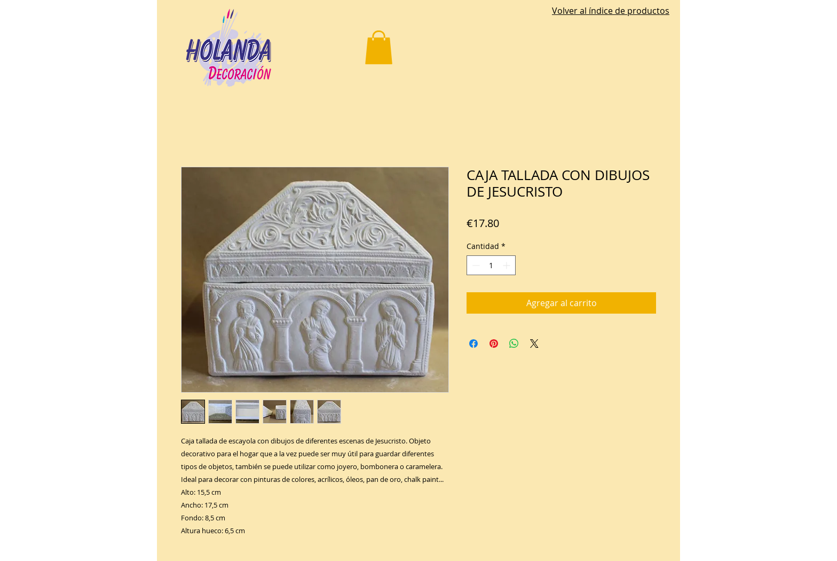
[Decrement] (474, 265)
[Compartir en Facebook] (473, 343)
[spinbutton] (491, 265)
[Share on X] (534, 343)
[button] (379, 47)
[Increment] (507, 265)
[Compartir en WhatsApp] (514, 343)
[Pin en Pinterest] (493, 343)
